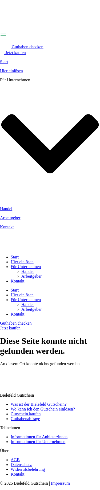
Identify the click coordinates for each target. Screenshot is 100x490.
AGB (15, 459)
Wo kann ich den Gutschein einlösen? (43, 409)
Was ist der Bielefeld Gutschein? (38, 404)
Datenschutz (21, 464)
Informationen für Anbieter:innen (39, 437)
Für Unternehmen (26, 266)
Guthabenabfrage (25, 418)
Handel (6, 208)
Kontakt (7, 227)
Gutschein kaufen (26, 414)
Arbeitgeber (10, 218)
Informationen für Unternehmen (38, 441)
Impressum (60, 483)
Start (4, 61)
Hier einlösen (11, 71)
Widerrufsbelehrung (28, 469)
